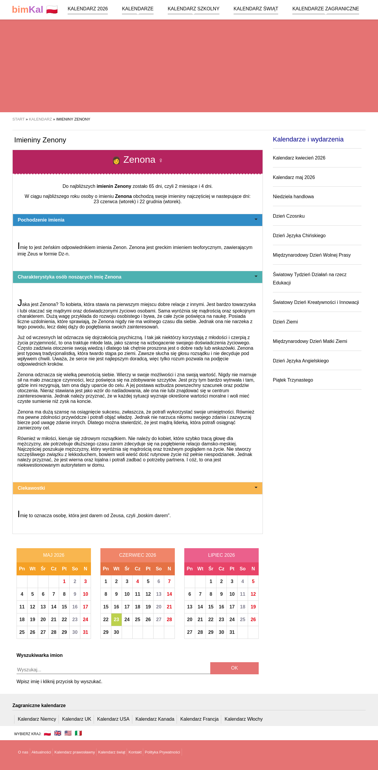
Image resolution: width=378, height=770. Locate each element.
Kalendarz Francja (199, 719)
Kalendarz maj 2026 (294, 177)
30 (75, 632)
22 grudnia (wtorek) (160, 201)
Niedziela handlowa (293, 196)
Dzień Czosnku (289, 216)
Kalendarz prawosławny (74, 752)
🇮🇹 (78, 733)
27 (43, 632)
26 (32, 632)
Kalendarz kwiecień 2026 (299, 157)
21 (53, 619)
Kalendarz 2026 (88, 8)
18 (22, 619)
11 (22, 606)
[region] (189, 65)
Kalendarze (138, 8)
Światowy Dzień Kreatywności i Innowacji (316, 302)
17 (85, 606)
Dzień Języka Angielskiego (301, 360)
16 (75, 606)
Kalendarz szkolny (193, 8)
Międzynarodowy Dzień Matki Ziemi (310, 341)
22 (64, 619)
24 (85, 619)
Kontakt (134, 752)
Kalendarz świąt (256, 8)
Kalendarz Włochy (244, 719)
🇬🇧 (57, 733)
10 (85, 594)
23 (75, 619)
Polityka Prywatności (162, 752)
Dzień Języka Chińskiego (299, 235)
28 (53, 632)
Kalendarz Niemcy (37, 719)
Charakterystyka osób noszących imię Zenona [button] (138, 276)
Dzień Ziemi (285, 321)
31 (85, 632)
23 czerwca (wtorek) (115, 201)
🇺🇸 (68, 733)
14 (53, 606)
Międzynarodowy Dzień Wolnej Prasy (312, 255)
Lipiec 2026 (221, 555)
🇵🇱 (35, 9)
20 (43, 619)
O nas (23, 752)
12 (32, 606)
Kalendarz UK (76, 719)
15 (64, 606)
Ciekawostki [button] (138, 488)
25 (22, 632)
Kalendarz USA (113, 719)
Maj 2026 (53, 555)
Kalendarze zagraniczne (325, 8)
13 (43, 606)
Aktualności (41, 752)
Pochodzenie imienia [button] (138, 219)
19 (32, 619)
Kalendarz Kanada (155, 719)
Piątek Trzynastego (293, 379)
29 (64, 632)
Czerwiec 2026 (137, 555)
